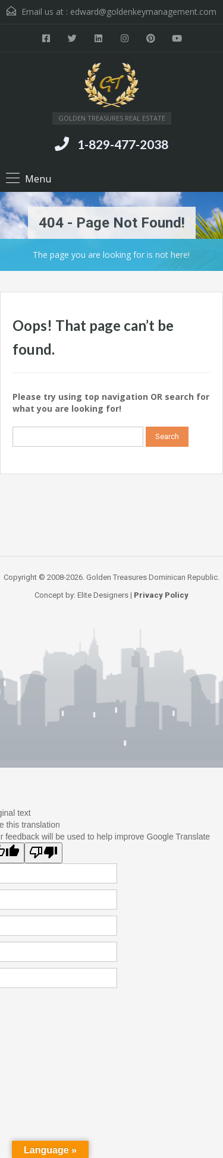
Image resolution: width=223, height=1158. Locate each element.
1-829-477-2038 (122, 144)
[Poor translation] (43, 853)
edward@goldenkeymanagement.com (143, 11)
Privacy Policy (161, 595)
